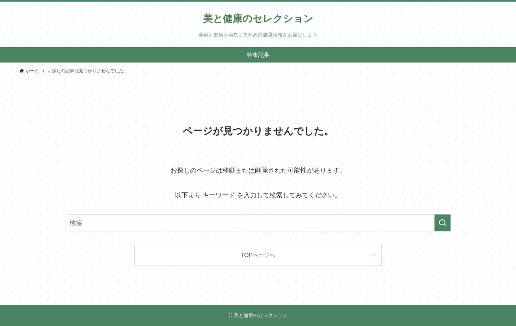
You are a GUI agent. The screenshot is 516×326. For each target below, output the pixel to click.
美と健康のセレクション (258, 19)
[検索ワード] (258, 222)
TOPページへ (258, 255)
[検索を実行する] (442, 222)
